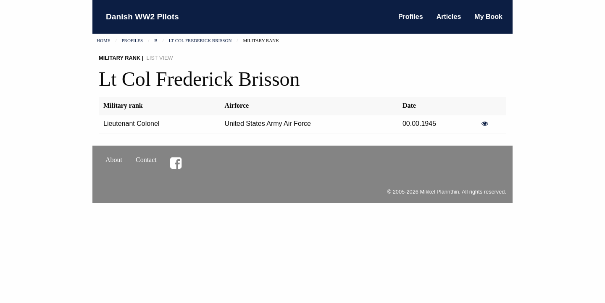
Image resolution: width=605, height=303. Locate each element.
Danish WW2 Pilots (142, 16)
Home (103, 40)
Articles (449, 16)
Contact (146, 159)
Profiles (410, 16)
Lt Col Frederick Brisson (200, 40)
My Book (488, 16)
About (113, 159)
